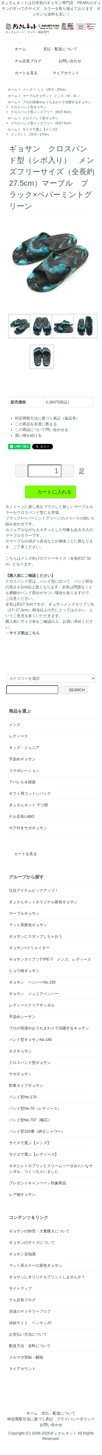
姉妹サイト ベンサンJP (30, 1323)
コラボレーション (24, 770)
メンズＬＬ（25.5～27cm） (31, 134)
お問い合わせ (66, 61)
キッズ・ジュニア (24, 747)
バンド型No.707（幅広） (30, 1120)
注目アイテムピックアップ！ (33, 890)
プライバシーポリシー (76, 1419)
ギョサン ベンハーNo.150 (32, 982)
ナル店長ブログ (24, 61)
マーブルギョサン (36, 96)
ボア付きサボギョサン (28, 828)
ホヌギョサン (20, 1051)
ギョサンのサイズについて (32, 1242)
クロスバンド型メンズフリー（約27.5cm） (42, 112)
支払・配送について (56, 49)
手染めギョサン (22, 759)
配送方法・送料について (30, 1346)
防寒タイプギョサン (26, 1085)
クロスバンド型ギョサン (29, 107)
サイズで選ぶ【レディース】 (33, 1154)
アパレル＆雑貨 (22, 782)
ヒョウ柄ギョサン (24, 971)
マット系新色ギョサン (28, 925)
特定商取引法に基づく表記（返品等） (47, 418)
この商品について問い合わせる (41, 429)
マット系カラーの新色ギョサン (35, 1265)
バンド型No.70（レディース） (35, 1108)
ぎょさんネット (63, 1433)
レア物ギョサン (22, 1194)
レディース (18, 736)
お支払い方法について (28, 1334)
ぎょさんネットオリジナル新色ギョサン (43, 902)
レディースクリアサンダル (32, 1005)
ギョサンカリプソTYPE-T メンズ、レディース (50, 959)
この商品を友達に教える (36, 424)
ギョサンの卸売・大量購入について (39, 1231)
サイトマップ (20, 1288)
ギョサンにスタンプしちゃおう (35, 936)
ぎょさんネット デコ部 (28, 805)
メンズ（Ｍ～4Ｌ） (68, 96)
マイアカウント (63, 73)
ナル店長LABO (21, 816)
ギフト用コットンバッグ (30, 793)
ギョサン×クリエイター (29, 948)
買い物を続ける (28, 435)
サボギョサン (20, 1074)
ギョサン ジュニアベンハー (33, 993)
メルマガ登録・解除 (26, 1357)
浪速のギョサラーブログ (30, 1311)
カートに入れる (50, 491)
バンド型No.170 (22, 1097)
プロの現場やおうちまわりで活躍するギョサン (57, 102)
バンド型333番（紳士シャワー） (37, 1131)
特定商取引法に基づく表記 (30, 1419)
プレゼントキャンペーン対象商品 (37, 1183)
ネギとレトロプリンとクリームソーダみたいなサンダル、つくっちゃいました (51, 1169)
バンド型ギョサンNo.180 (30, 1039)
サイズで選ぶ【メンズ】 (40, 129)
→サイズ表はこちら (22, 633)
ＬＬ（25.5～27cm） (53, 90)
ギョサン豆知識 (22, 1254)
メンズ (27, 90)
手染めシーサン (22, 1016)
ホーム (16, 49)
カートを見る (22, 73)
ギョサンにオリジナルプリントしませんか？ (47, 1277)
